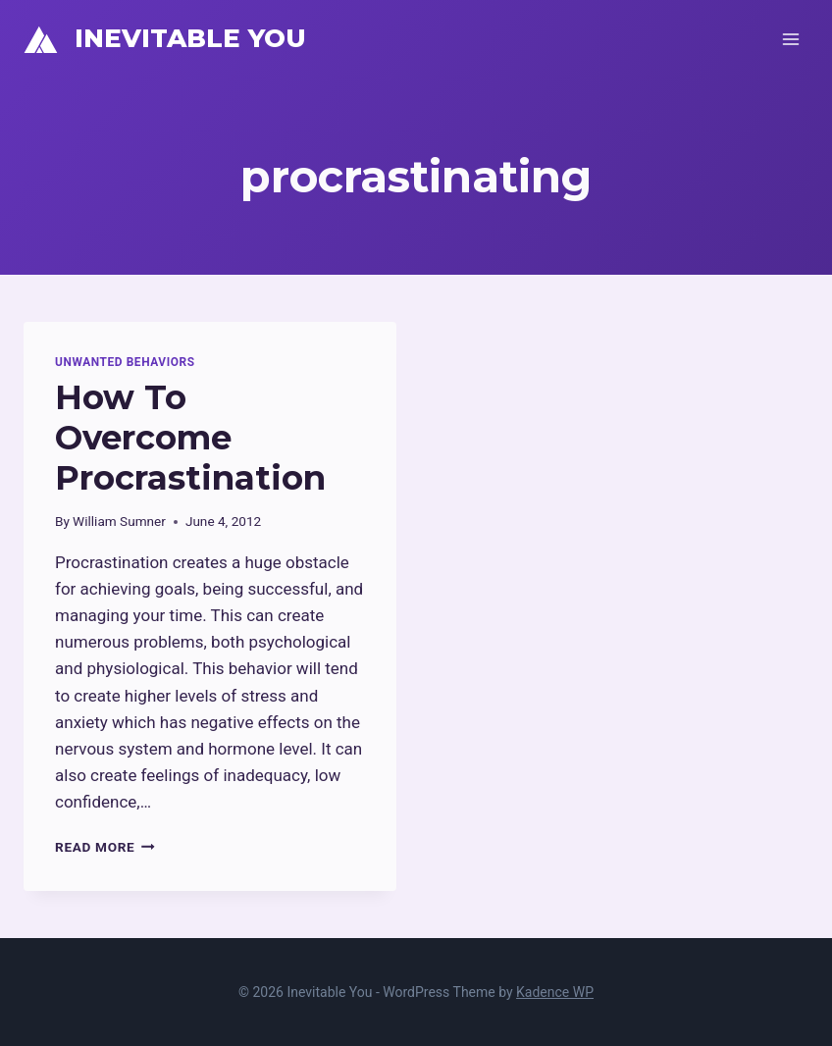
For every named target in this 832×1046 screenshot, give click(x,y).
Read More (105, 847)
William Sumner (119, 521)
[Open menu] (790, 39)
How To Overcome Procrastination (190, 437)
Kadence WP (555, 992)
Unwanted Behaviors (125, 362)
